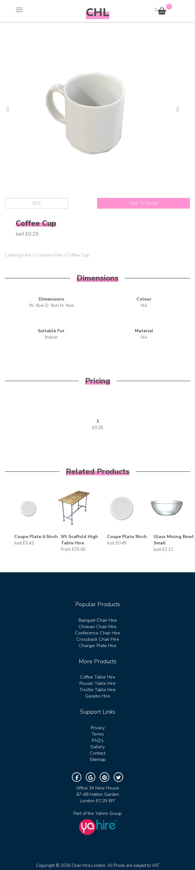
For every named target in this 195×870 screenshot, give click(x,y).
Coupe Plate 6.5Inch (36, 537)
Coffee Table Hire (97, 677)
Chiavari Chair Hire (97, 627)
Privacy (98, 728)
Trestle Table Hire (97, 690)
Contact (97, 753)
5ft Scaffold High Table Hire (79, 540)
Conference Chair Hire (97, 633)
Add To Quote (143, 203)
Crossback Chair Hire (97, 639)
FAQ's (98, 740)
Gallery (97, 747)
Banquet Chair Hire (98, 620)
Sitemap (98, 759)
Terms (97, 734)
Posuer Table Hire (97, 683)
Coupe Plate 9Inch (127, 537)
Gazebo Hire (97, 696)
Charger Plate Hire (97, 646)
